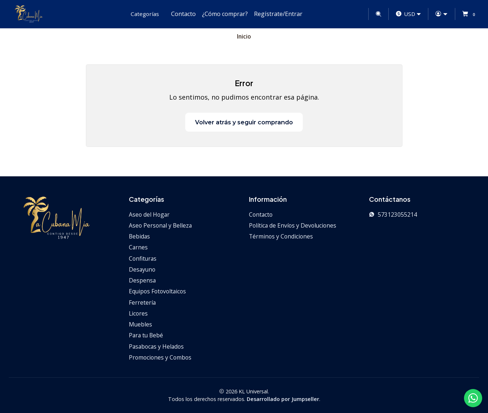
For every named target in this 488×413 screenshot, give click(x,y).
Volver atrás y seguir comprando (244, 122)
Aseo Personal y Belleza (160, 225)
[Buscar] (378, 14)
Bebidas (139, 236)
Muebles (140, 324)
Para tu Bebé (146, 335)
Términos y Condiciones (281, 236)
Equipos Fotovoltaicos (157, 291)
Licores (138, 313)
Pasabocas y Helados (156, 346)
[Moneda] (408, 14)
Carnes (138, 247)
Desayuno (142, 269)
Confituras (142, 258)
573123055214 (393, 214)
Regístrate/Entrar (278, 14)
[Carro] (469, 14)
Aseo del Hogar (149, 214)
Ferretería (142, 302)
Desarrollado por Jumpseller (283, 399)
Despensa (142, 280)
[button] (144, 14)
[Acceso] (441, 14)
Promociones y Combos (160, 357)
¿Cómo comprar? (225, 14)
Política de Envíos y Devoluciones (292, 225)
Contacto (183, 14)
